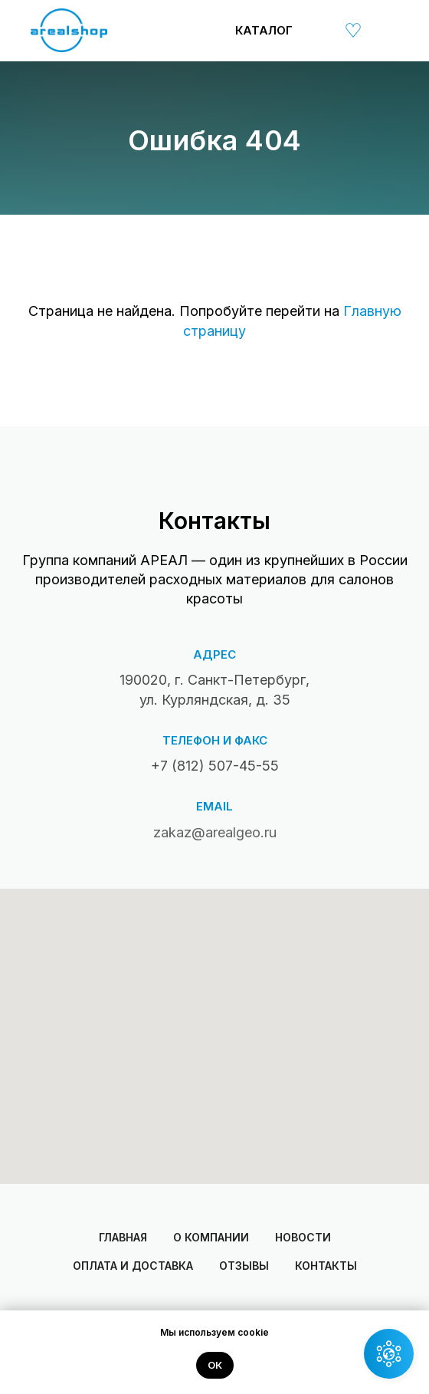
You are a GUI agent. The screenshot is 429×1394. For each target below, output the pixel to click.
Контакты (326, 1265)
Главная (123, 1237)
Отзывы (244, 1265)
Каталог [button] (264, 30)
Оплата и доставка (133, 1265)
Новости (303, 1237)
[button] (388, 1353)
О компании (211, 1237)
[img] (318, 30)
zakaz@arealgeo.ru (215, 832)
